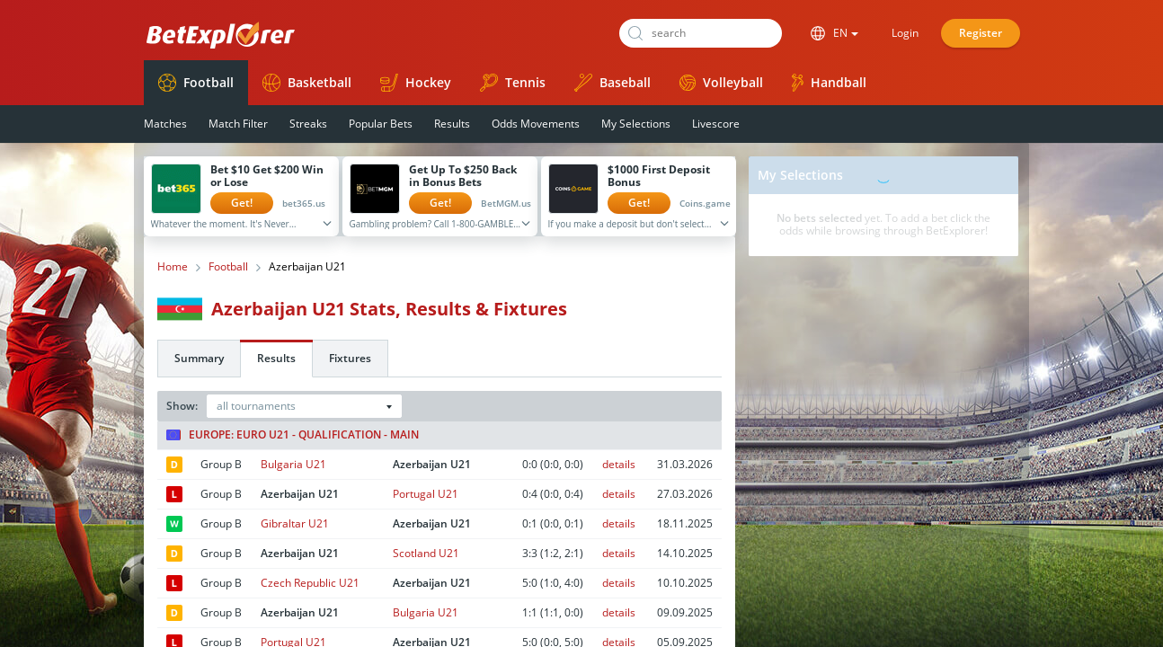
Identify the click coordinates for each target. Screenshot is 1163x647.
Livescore (716, 123)
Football (196, 83)
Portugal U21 (425, 493)
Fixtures (350, 358)
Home (172, 267)
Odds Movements (536, 123)
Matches (165, 123)
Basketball (306, 83)
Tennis (513, 83)
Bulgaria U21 (293, 464)
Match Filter (238, 123)
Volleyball (721, 82)
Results (452, 123)
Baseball (612, 83)
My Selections (635, 123)
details (618, 464)
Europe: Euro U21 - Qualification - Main (292, 435)
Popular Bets (381, 123)
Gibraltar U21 (295, 523)
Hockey (415, 83)
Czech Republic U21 (310, 582)
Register (980, 32)
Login (905, 32)
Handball (829, 83)
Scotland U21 (426, 553)
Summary (199, 358)
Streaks (308, 123)
